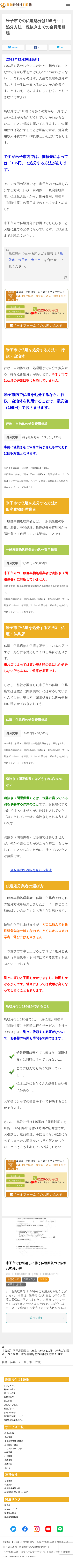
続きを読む (47, 1317)
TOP (35, 1352)
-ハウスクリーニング (13, 1448)
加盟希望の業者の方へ (13, 1420)
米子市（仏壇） (16, 1284)
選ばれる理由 (10, 1393)
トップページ (10, 1386)
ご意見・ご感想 (11, 1405)
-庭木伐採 (8, 1460)
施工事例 (8, 1401)
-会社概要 (8, 1481)
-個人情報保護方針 (12, 1488)
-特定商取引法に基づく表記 (16, 1492)
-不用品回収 (9, 1433)
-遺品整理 (8, 1437)
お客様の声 (13, 1279)
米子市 (23, 260)
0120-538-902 (47, 310)
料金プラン (9, 1409)
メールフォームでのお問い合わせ (38, 325)
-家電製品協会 (10, 1513)
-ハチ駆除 (8, 1456)
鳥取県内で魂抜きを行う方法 (31, 870)
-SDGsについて (10, 1509)
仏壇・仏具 (29, 1279)
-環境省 (7, 1505)
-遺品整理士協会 (11, 1517)
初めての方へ (10, 1389)
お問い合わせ (10, 1412)
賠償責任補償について (13, 1416)
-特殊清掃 (8, 1452)
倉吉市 (36, 260)
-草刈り (7, 1468)
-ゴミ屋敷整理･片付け (13, 1441)
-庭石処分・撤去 (11, 1445)
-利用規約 (8, 1485)
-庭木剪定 (8, 1464)
